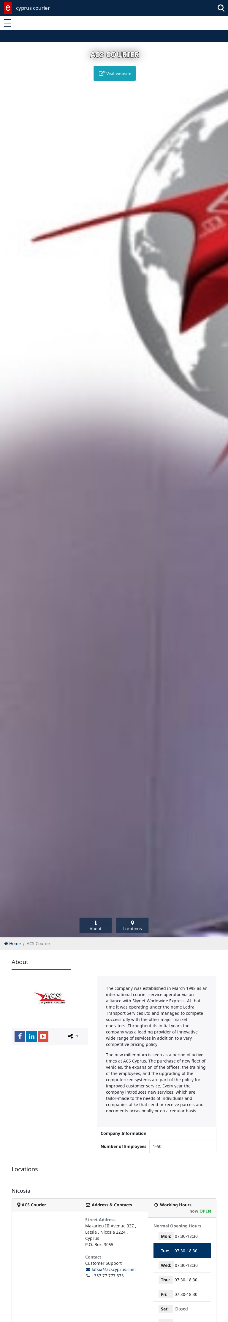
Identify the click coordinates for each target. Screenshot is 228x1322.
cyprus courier (33, 7)
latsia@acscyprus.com (110, 1269)
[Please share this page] (72, 1036)
